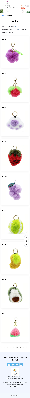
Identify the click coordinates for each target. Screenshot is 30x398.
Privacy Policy (15, 395)
